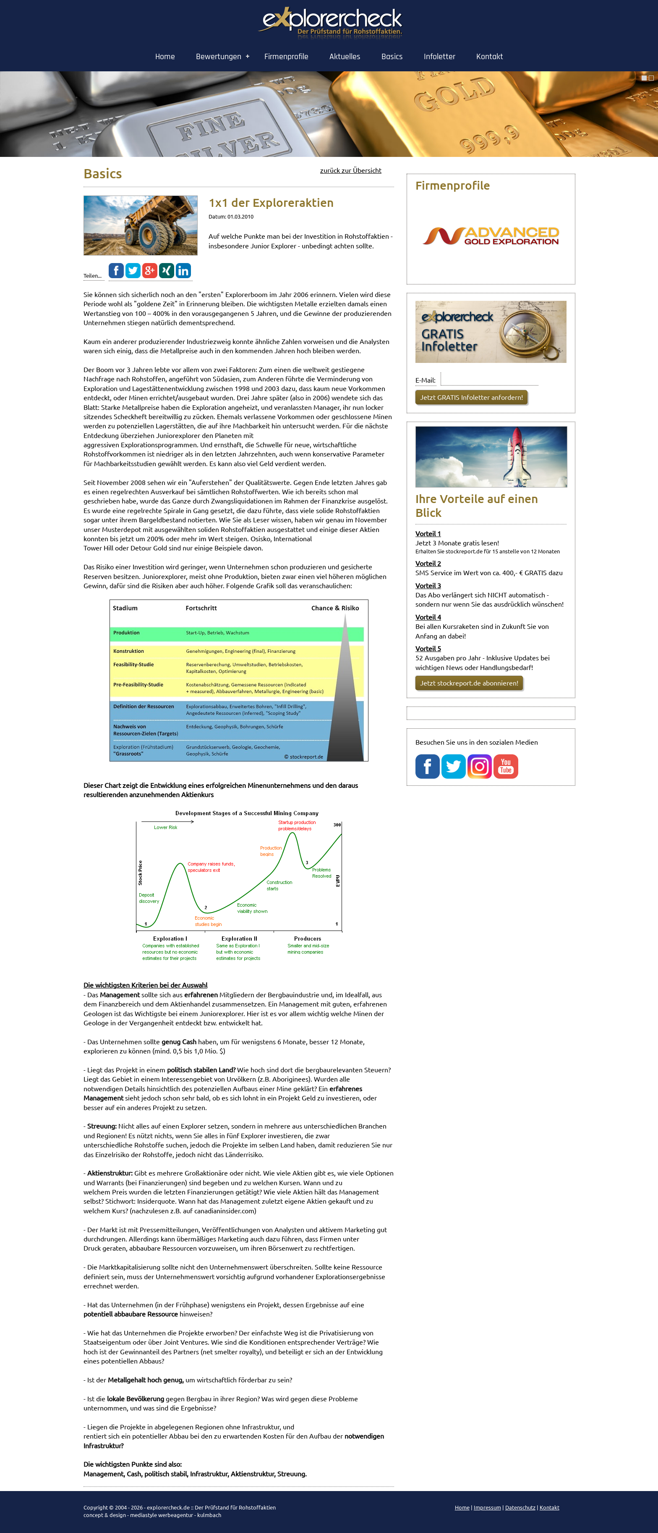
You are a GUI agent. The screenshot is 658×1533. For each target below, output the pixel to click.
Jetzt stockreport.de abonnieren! (469, 682)
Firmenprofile (286, 56)
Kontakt (489, 56)
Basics (392, 56)
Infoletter (439, 56)
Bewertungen (218, 56)
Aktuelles (344, 56)
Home (165, 56)
